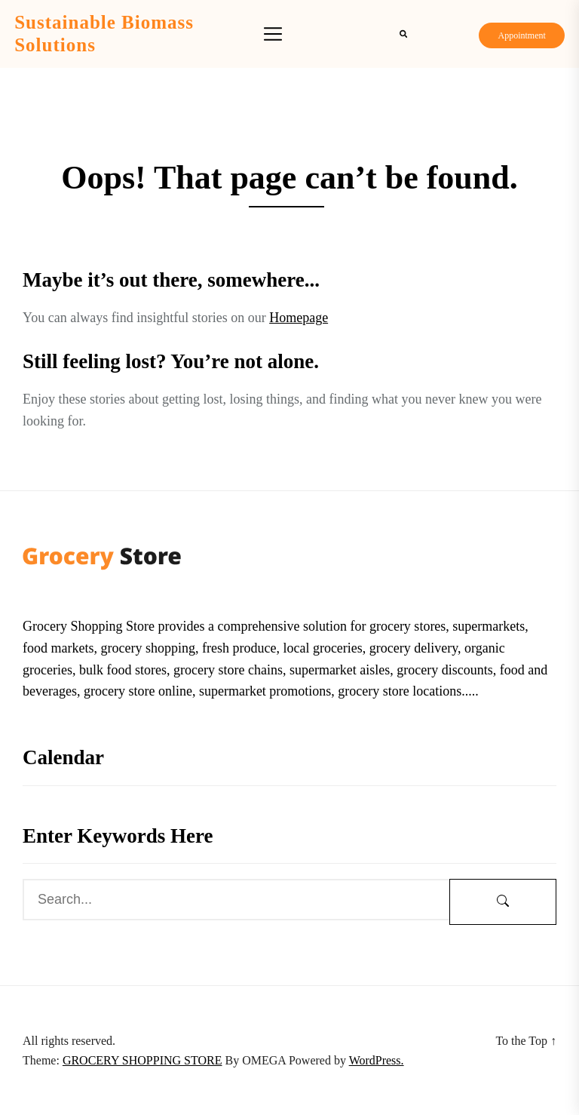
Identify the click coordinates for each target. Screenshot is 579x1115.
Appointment (521, 35)
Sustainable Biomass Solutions (104, 33)
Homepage (298, 317)
